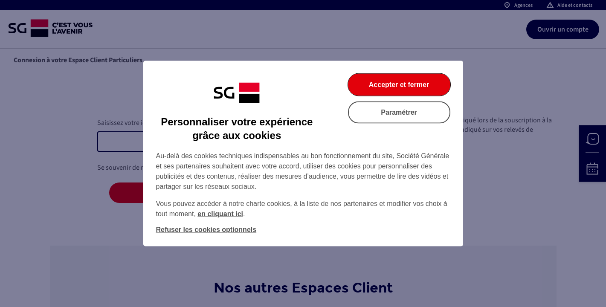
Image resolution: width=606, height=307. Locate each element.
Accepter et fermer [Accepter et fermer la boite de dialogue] (399, 84)
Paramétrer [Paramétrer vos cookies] (399, 112)
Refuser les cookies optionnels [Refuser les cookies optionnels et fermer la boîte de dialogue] (206, 229)
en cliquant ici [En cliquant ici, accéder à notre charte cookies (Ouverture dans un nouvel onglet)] (220, 213)
